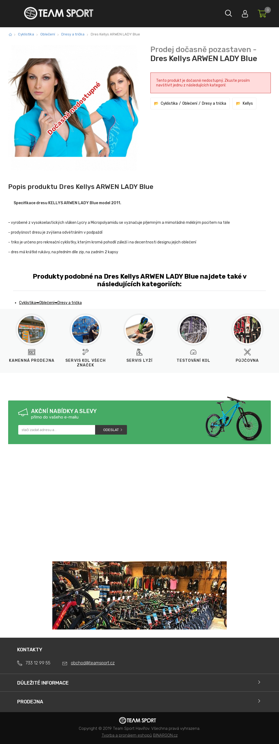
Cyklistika (26, 34)
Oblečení (47, 34)
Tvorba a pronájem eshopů (127, 735)
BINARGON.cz (165, 735)
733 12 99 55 (38, 662)
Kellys (248, 103)
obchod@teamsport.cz (93, 662)
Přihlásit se (239, 12)
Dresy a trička (72, 34)
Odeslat (111, 430)
